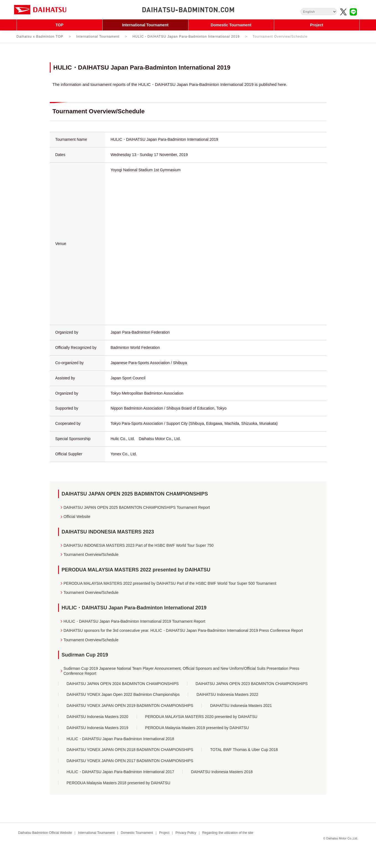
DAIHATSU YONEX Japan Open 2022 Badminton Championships (123, 694)
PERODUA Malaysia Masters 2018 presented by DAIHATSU (118, 783)
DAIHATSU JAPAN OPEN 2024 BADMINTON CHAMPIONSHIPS (123, 683)
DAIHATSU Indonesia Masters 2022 (227, 694)
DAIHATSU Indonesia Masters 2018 (222, 772)
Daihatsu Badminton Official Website (45, 833)
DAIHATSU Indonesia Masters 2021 (241, 705)
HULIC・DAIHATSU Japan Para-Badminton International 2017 (120, 772)
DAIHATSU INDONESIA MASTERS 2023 (108, 532)
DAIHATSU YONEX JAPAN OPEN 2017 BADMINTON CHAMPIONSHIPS (130, 760)
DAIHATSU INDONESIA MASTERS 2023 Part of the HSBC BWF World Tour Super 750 (139, 545)
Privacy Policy (185, 833)
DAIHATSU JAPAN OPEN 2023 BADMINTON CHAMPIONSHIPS (252, 683)
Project (316, 25)
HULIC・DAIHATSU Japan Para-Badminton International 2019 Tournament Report (134, 621)
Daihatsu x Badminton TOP (40, 37)
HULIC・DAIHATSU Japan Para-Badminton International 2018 (120, 739)
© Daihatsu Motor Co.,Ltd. (340, 838)
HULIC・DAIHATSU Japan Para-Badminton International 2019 (186, 37)
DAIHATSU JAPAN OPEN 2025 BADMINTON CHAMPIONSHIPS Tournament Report (137, 507)
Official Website (77, 516)
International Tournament (145, 25)
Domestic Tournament (231, 25)
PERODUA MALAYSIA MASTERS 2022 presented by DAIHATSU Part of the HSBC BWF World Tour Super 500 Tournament (170, 583)
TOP (60, 25)
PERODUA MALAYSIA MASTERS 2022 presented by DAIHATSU (136, 570)
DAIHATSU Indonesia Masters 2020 (97, 716)
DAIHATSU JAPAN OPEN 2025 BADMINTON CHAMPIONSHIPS (135, 494)
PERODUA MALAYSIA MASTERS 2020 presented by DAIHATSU (201, 716)
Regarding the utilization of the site (227, 833)
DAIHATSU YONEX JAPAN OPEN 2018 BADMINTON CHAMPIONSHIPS (130, 749)
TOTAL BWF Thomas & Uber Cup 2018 (244, 749)
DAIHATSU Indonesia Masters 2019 (97, 728)
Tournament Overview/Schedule (91, 554)
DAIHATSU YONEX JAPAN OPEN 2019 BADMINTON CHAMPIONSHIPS (130, 705)
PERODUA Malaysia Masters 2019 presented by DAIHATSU (197, 728)
